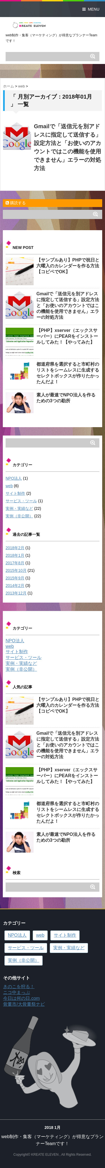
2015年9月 (15, 578)
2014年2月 (15, 585)
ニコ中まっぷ (16, 992)
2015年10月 (16, 570)
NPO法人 (14, 478)
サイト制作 (15, 493)
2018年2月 (15, 548)
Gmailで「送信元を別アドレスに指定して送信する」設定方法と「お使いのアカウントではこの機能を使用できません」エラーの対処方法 (67, 305)
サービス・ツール (21, 501)
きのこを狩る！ (18, 986)
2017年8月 (15, 563)
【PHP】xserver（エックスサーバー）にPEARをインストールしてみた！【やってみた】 (67, 336)
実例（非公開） (19, 516)
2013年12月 (16, 593)
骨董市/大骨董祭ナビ (24, 1004)
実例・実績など (19, 508)
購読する (16, 203)
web (9, 486)
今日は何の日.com (21, 998)
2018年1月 (15, 555)
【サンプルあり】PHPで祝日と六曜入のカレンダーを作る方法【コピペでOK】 (67, 266)
